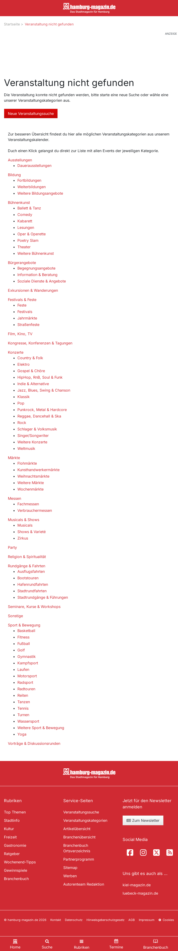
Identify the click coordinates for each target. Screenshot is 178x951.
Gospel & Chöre (31, 370)
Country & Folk (30, 358)
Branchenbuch (16, 878)
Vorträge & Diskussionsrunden (34, 743)
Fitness (23, 637)
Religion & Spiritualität (27, 556)
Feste (21, 305)
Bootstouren (27, 578)
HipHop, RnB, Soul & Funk (40, 377)
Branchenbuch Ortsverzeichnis (76, 848)
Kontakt (55, 920)
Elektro (23, 364)
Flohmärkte (27, 463)
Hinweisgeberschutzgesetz (105, 920)
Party (12, 547)
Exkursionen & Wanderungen (33, 290)
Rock (21, 422)
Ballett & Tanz (29, 208)
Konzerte (15, 352)
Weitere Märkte (30, 482)
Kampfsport (27, 663)
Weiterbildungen (31, 186)
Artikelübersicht (76, 828)
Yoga (21, 734)
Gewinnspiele (15, 870)
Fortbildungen (29, 180)
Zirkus (22, 538)
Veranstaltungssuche (81, 812)
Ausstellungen (20, 160)
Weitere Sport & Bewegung (40, 727)
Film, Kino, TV (20, 333)
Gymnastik (26, 656)
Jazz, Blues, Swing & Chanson (43, 390)
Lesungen (25, 227)
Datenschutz (74, 920)
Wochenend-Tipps (20, 862)
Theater (24, 247)
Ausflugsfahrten (31, 571)
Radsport (25, 682)
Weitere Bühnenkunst (35, 253)
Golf (21, 650)
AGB (131, 920)
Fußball (23, 643)
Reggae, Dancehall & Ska (39, 416)
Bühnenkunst (19, 202)
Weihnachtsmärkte (33, 476)
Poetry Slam (27, 240)
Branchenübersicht (79, 837)
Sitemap (70, 867)
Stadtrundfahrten (32, 591)
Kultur (9, 828)
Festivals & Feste (22, 299)
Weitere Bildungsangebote (40, 193)
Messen (14, 498)
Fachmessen (28, 504)
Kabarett (24, 221)
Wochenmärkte (30, 489)
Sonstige (15, 616)
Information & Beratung (37, 274)
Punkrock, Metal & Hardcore (42, 409)
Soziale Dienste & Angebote (41, 281)
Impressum (146, 920)
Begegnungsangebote (36, 268)
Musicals (24, 525)
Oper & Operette (31, 234)
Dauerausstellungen (34, 165)
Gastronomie (15, 845)
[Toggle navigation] (81, 943)
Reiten (22, 695)
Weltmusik (26, 448)
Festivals (24, 311)
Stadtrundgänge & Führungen (42, 597)
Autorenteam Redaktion (83, 884)
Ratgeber (12, 853)
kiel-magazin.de (137, 885)
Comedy (24, 214)
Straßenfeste (28, 324)
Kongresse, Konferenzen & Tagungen (40, 343)
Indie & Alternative (33, 383)
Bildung (14, 174)
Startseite (12, 24)
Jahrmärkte (27, 318)
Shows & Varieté (31, 531)
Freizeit (10, 837)
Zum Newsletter (143, 820)
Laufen (23, 669)
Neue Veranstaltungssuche (31, 113)
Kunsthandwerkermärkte (38, 469)
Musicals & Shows (23, 519)
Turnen (23, 714)
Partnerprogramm (78, 859)
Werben (70, 876)
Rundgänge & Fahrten (26, 566)
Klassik (23, 396)
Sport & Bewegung (24, 625)
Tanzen (23, 701)
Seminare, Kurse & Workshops (34, 606)
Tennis (23, 708)
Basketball (26, 630)
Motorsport (27, 676)
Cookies (166, 920)
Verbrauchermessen (34, 510)
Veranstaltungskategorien (85, 820)
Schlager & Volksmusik (37, 429)
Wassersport (28, 721)
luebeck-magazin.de (140, 893)
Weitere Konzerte (32, 442)
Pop (20, 403)
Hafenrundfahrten (32, 584)
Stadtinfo (12, 820)
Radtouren (26, 689)
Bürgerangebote (22, 262)
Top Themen (15, 812)
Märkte (14, 457)
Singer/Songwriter (33, 435)
